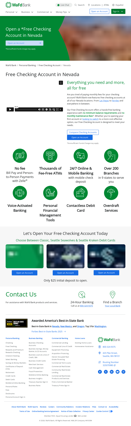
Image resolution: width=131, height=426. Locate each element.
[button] (99, 11)
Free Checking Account (50, 65)
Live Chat (63, 5)
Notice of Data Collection (71, 411)
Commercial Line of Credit (62, 346)
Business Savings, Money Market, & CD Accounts (38, 350)
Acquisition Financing (60, 353)
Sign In (118, 11)
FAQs (94, 407)
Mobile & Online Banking (15, 383)
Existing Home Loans (83, 343)
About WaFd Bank (19, 407)
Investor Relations (83, 407)
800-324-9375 (86, 305)
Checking (9, 343)
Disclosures (10, 393)
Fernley (115, 100)
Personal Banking (27, 65)
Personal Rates (11, 386)
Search (79, 5)
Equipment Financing (60, 350)
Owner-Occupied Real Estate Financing (60, 358)
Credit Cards (10, 376)
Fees (7, 390)
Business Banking (35, 338)
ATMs (106, 5)
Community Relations (65, 407)
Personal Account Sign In (15, 397)
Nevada (55, 326)
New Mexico (66, 326)
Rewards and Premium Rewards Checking (15, 351)
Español (117, 5)
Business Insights (35, 378)
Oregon (80, 326)
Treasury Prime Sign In (61, 385)
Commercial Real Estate (61, 366)
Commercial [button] (44, 12)
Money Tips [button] (63, 12)
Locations (94, 5)
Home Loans (80, 338)
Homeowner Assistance (84, 346)
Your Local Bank (112, 305)
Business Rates (35, 385)
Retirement (10, 372)
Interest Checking (12, 356)
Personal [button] (12, 12)
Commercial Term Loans (61, 363)
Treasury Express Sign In (38, 382)
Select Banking (11, 359)
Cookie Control (104, 411)
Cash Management (36, 368)
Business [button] (27, 12)
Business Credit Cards (37, 361)
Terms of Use (24, 411)
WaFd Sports (33, 407)
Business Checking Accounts (36, 344)
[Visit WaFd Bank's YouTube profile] (117, 372)
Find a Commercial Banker (62, 382)
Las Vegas (104, 100)
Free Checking (11, 346)
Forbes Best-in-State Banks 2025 (49, 331)
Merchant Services (36, 364)
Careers (51, 407)
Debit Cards (10, 379)
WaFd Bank (11, 65)
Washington (100, 326)
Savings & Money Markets (16, 363)
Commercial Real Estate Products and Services (61, 377)
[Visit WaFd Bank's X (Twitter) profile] (106, 372)
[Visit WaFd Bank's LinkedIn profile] (112, 372)
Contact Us (102, 407)
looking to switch (90, 119)
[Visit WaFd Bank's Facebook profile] (100, 372)
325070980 (109, 365)
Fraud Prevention (36, 371)
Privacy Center (88, 411)
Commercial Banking (60, 338)
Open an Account (80, 137)
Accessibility (113, 407)
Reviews (43, 407)
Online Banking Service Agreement (45, 411)
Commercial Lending (60, 343)
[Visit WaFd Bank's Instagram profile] (123, 372)
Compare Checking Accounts (83, 132)
